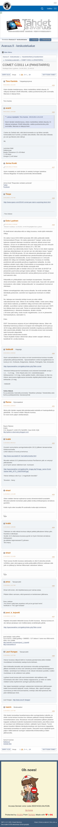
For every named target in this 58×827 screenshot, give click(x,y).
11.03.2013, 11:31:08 (9, 494)
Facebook (6, 187)
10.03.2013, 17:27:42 (9, 197)
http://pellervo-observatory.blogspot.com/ (16, 432)
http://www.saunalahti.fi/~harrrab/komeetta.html (20, 456)
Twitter (5, 185)
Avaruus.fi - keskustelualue (18, 45)
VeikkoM (9, 349)
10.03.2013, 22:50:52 (9, 353)
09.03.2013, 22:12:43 (9, 85)
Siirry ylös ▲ (53, 822)
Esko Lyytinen (12, 221)
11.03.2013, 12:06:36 (9, 527)
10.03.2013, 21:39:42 (11, 224)
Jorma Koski (11, 163)
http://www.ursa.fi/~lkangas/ (21, 700)
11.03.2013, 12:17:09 (9, 585)
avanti (8, 108)
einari (8, 490)
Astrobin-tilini (7, 744)
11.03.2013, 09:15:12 (9, 442)
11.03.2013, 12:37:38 (9, 710)
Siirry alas (6, 74)
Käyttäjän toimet (49, 74)
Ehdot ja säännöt (44, 822)
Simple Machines (17, 822)
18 (30, 75)
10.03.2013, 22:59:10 (9, 405)
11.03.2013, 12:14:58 (9, 556)
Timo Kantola (11, 81)
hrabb (8, 439)
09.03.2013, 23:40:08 (9, 111)
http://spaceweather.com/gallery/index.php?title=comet (22, 366)
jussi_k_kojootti (13, 613)
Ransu (8, 402)
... (28, 75)
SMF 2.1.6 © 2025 (6, 822)
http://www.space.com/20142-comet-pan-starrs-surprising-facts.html (27, 202)
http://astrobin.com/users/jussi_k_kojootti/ (16, 642)
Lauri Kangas (11, 652)
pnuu (8, 582)
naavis (8, 707)
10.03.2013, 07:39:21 (11, 167)
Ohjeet (36, 822)
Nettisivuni (6, 742)
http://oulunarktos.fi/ (9, 644)
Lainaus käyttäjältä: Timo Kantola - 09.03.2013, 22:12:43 (25, 117)
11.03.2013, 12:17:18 (9, 616)
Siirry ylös (6, 749)
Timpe (8, 194)
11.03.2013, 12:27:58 (9, 655)
